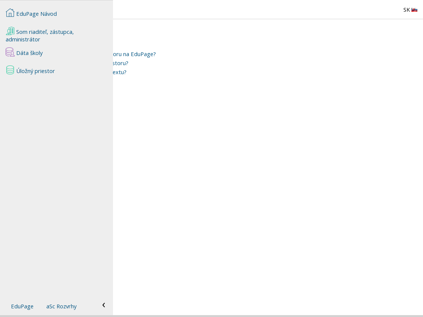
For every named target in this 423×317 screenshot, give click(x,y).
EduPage (22, 306)
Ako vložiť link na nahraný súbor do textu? (187, 72)
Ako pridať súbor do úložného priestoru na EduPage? (202, 54)
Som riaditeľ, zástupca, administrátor (40, 34)
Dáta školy (24, 51)
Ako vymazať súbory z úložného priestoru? (188, 63)
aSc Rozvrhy (61, 306)
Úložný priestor (30, 70)
